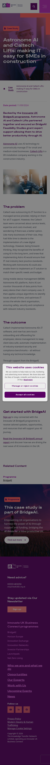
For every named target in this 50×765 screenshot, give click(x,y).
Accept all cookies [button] (25, 395)
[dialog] (25, 382)
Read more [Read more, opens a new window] (28, 380)
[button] (25, 385)
